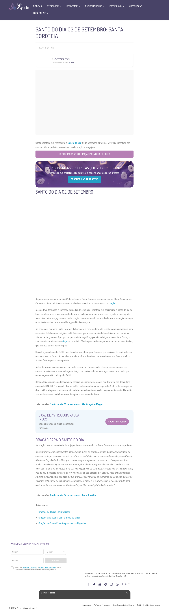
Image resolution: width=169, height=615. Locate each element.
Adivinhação (135, 6)
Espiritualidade (93, 6)
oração (112, 303)
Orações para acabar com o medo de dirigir (59, 517)
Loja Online (39, 13)
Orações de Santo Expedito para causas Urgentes (62, 523)
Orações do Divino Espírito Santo (54, 512)
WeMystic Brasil (63, 59)
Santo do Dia (46, 48)
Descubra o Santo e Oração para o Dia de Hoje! (84, 154)
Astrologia (53, 6)
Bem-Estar (72, 6)
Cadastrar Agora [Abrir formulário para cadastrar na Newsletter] (117, 421)
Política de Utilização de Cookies (148, 605)
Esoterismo (116, 6)
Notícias (37, 6)
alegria (65, 341)
